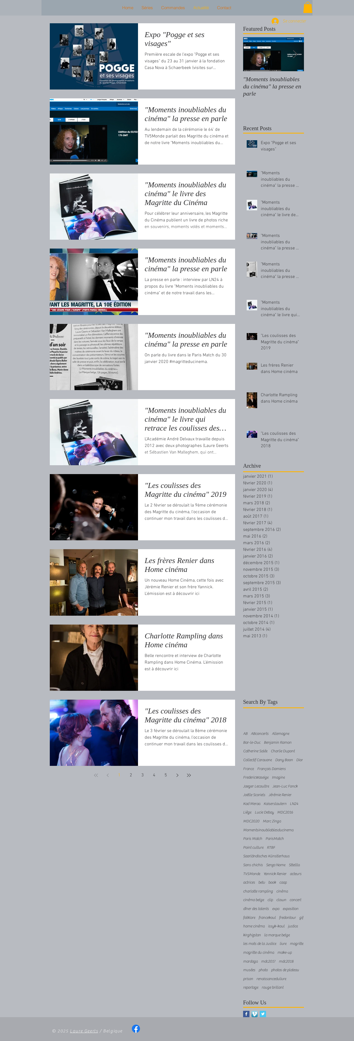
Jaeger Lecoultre (256, 786)
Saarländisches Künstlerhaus (266, 856)
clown (281, 900)
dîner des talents (256, 909)
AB (245, 733)
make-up (284, 952)
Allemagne (280, 733)
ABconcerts (260, 733)
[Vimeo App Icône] (254, 1014)
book (272, 882)
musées (249, 970)
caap (283, 882)
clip (270, 900)
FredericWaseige (256, 777)
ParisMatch (275, 839)
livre (283, 944)
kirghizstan (252, 935)
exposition (290, 909)
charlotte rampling (258, 891)
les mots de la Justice (259, 944)
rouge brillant (272, 987)
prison (248, 979)
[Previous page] (108, 775)
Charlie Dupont (283, 751)
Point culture (253, 847)
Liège (247, 812)
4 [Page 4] (154, 775)
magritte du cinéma (258, 952)
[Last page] (189, 775)
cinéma (282, 891)
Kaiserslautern (275, 804)
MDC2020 (251, 821)
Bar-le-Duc (252, 742)
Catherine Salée (255, 751)
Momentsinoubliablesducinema (268, 830)
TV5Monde (251, 874)
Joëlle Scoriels (254, 795)
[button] (308, 7)
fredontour (287, 917)
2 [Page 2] (131, 775)
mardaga (250, 961)
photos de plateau (285, 970)
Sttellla (294, 865)
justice (293, 926)
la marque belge (277, 935)
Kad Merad (251, 804)
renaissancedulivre (271, 979)
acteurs (295, 874)
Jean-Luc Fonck (285, 786)
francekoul (267, 917)
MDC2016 (285, 812)
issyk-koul (276, 926)
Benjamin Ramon (277, 742)
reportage (250, 987)
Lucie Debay (264, 812)
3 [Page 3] (142, 775)
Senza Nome (275, 865)
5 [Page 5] (166, 775)
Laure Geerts (84, 1031)
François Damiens (271, 769)
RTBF (271, 847)
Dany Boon (284, 760)
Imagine (278, 777)
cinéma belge (253, 900)
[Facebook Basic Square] (246, 1014)
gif (301, 917)
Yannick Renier (275, 874)
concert (295, 900)
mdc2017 (268, 961)
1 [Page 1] (119, 775)
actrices (249, 882)
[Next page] (177, 775)
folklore (249, 917)
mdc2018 (286, 961)
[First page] (96, 775)
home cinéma (254, 926)
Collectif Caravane (257, 760)
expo (275, 909)
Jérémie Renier (280, 795)
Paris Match (252, 839)
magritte (296, 944)
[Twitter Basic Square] (263, 1014)
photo (263, 970)
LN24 (294, 804)
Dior (299, 760)
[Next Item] (295, 54)
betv (261, 882)
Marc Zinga (272, 821)
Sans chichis (253, 865)
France (248, 769)
